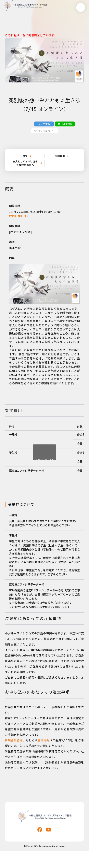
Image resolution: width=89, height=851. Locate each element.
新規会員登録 (14, 740)
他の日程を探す (19, 216)
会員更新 (43, 740)
